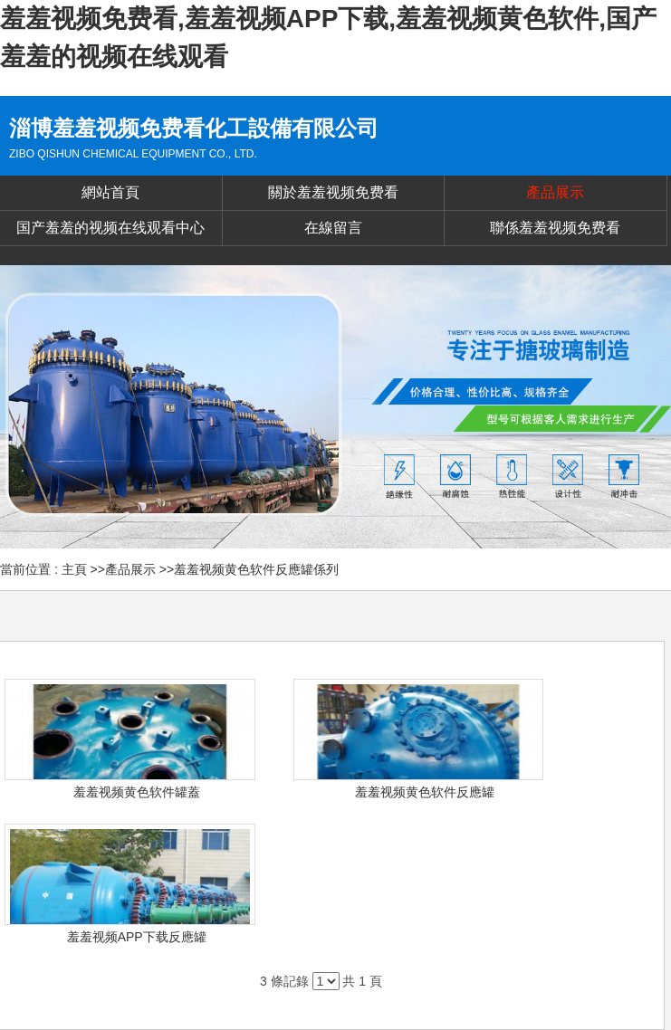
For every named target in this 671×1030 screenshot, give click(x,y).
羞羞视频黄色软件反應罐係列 (256, 569)
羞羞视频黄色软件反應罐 (424, 792)
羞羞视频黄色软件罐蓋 (136, 792)
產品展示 (130, 569)
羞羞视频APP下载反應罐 (136, 937)
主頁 (74, 569)
